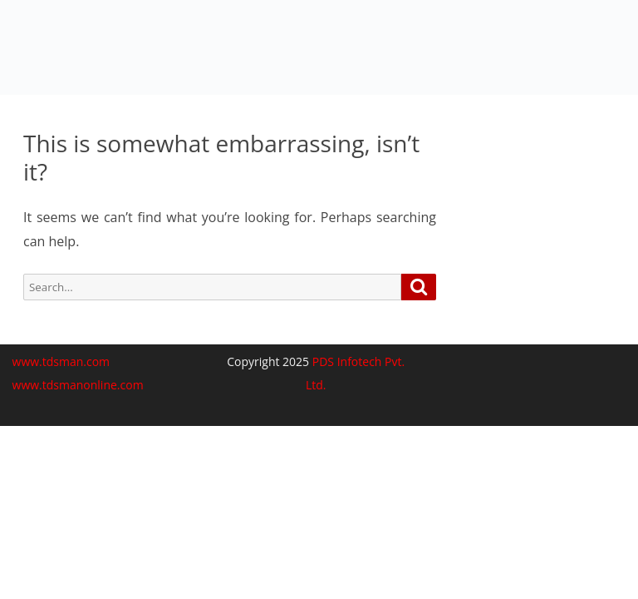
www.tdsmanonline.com (78, 385)
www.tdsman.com (61, 361)
